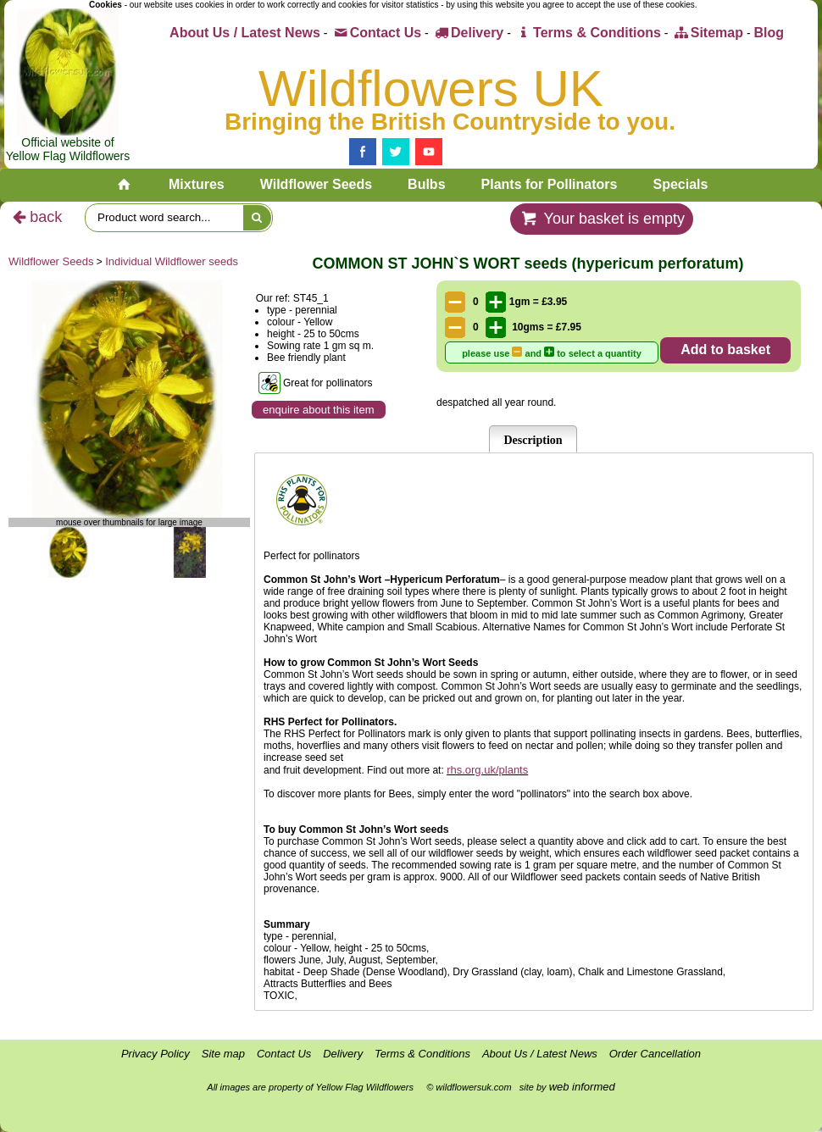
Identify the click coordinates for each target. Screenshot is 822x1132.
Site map (223, 1053)
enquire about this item (319, 409)
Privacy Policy (155, 1053)
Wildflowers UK (430, 88)
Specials (680, 184)
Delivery (468, 32)
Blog (768, 32)
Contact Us (375, 32)
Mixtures (197, 184)
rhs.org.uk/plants (487, 769)
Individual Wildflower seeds (171, 261)
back (35, 216)
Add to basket (725, 349)
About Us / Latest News (244, 32)
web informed (582, 1086)
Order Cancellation (655, 1053)
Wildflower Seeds (316, 184)
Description (532, 440)
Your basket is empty (602, 218)
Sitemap (707, 32)
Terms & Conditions (587, 32)
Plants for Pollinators (549, 184)
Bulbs (426, 184)
